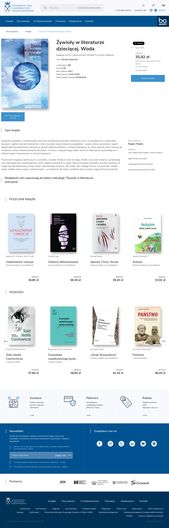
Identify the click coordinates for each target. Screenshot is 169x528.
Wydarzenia (75, 21)
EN (143, 5)
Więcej (30, 449)
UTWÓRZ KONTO (123, 10)
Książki (9, 21)
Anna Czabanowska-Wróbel (79, 55)
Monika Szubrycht (140, 256)
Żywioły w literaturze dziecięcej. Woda (55, 31)
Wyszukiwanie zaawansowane (88, 8)
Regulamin (106, 508)
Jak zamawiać (71, 508)
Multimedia (34, 512)
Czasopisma (25, 508)
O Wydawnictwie (42, 21)
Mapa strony (137, 508)
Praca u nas (121, 508)
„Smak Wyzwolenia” (103, 355)
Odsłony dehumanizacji (63, 262)
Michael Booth (96, 256)
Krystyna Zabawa (104, 55)
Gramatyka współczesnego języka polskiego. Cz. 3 (62, 358)
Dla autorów (23, 21)
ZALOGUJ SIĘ (140, 10)
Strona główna (12, 31)
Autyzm (138, 262)
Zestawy (20, 512)
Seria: (67, 59)
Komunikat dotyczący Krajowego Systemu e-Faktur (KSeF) (68, 512)
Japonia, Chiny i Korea (104, 262)
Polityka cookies (89, 508)
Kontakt (89, 21)
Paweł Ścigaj (53, 256)
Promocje (60, 21)
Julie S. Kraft (29, 256)
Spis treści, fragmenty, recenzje (13, 117)
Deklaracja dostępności (108, 512)
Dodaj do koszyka (147, 78)
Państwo (138, 355)
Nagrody (56, 508)
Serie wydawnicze (155, 508)
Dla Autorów (41, 508)
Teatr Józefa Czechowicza (14, 357)
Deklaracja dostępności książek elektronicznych (143, 512)
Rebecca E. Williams (14, 256)
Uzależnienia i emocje (20, 262)
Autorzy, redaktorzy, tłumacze (150, 516)
